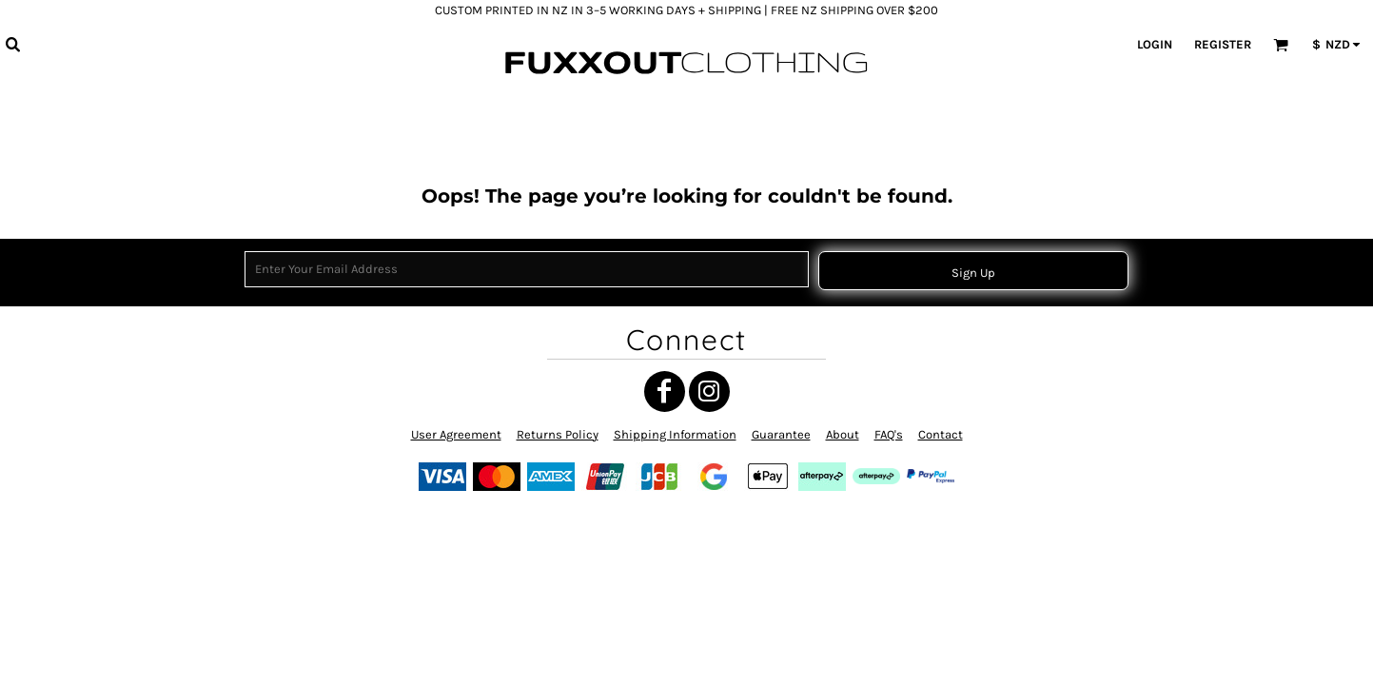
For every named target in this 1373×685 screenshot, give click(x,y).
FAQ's (888, 434)
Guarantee (781, 434)
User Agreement (456, 434)
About (842, 434)
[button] (12, 43)
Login (1154, 44)
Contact (940, 434)
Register (1222, 44)
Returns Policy (557, 434)
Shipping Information (675, 434)
